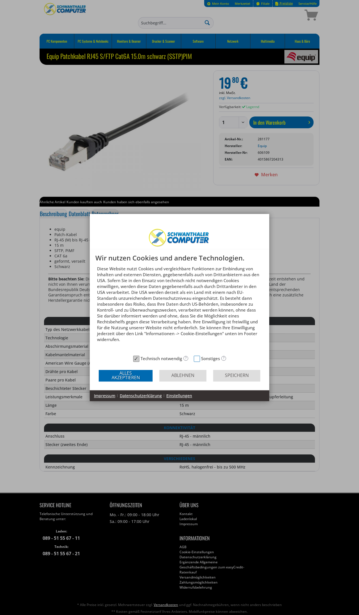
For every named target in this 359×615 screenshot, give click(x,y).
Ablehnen (182, 375)
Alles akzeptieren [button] (126, 375)
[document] (179, 304)
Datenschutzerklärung (141, 395)
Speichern (237, 375)
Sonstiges (210, 358)
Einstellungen (179, 395)
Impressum (104, 395)
